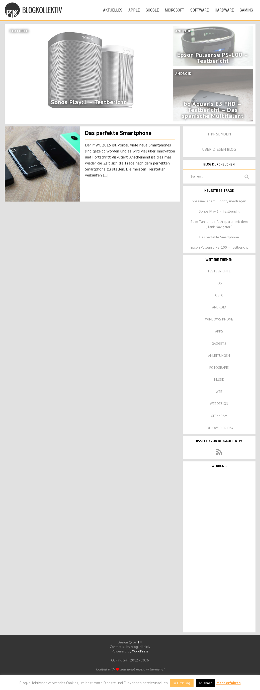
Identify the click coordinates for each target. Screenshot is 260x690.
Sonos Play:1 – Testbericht (219, 211)
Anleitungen (219, 355)
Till (139, 642)
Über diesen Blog (219, 149)
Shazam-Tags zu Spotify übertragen (219, 201)
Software (199, 10)
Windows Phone (219, 319)
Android (219, 307)
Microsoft (174, 10)
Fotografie (219, 367)
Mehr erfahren (228, 682)
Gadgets (219, 343)
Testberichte (219, 271)
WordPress (140, 651)
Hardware (224, 10)
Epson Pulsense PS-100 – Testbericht (219, 247)
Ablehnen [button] (205, 683)
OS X (219, 295)
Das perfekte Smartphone (118, 133)
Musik (219, 379)
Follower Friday (219, 428)
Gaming (246, 10)
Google (152, 10)
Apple (134, 10)
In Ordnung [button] (181, 683)
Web (219, 391)
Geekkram (219, 416)
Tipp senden (219, 133)
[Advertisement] (219, 551)
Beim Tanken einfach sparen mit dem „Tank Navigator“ (219, 224)
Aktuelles (112, 10)
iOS (219, 283)
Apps (219, 331)
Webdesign (219, 403)
